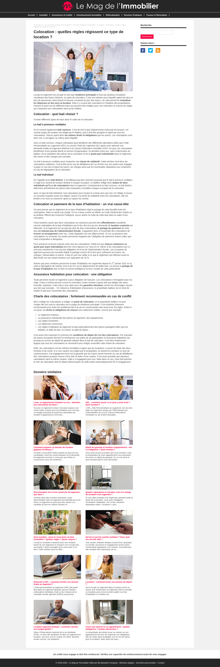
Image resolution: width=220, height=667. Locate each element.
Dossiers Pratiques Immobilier (84, 25)
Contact (161, 663)
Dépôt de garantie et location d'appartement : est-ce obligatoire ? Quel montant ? (109, 448)
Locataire (100, 25)
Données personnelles (146, 663)
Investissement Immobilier (89, 15)
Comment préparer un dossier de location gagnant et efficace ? (53, 448)
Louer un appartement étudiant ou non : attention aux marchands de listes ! (57, 403)
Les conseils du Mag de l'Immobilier (57, 25)
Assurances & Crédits (62, 15)
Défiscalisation (113, 15)
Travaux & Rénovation (156, 15)
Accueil (31, 15)
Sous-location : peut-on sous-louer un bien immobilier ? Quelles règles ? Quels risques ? (55, 538)
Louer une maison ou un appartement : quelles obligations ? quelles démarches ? (108, 628)
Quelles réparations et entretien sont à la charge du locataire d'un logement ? (108, 493)
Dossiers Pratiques (133, 15)
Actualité (43, 15)
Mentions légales (126, 663)
